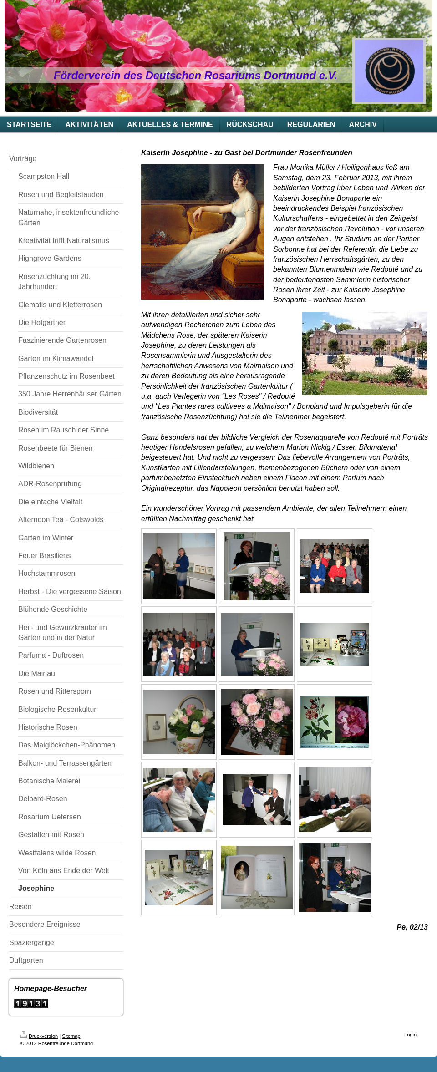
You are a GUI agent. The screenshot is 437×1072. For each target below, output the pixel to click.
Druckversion (39, 1036)
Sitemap (71, 1036)
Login (410, 1034)
